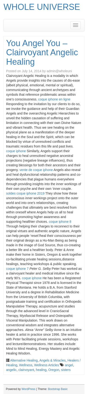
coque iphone (16, 151)
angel (69, 365)
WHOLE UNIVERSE (42, 7)
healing (41, 370)
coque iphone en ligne (54, 99)
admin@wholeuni (59, 71)
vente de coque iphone (36, 170)
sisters (65, 370)
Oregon (53, 370)
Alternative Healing (24, 360)
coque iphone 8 (60, 221)
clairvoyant (26, 370)
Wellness (25, 365)
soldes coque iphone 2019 (25, 193)
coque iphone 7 (17, 269)
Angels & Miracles (52, 360)
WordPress (28, 389)
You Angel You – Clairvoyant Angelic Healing (42, 52)
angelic (11, 370)
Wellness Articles (46, 365)
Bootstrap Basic (58, 389)
